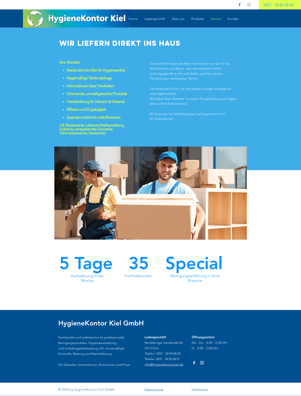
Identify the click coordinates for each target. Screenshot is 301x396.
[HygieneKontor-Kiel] (194, 362)
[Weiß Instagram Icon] (202, 362)
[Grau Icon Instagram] (249, 4)
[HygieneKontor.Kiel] (239, 4)
